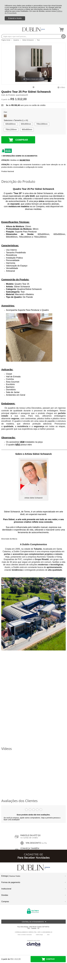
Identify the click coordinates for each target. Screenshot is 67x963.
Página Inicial (6, 40)
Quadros (16, 40)
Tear (38, 40)
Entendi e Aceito (15, 18)
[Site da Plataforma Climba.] (33, 943)
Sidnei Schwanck (28, 40)
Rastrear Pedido (14, 876)
